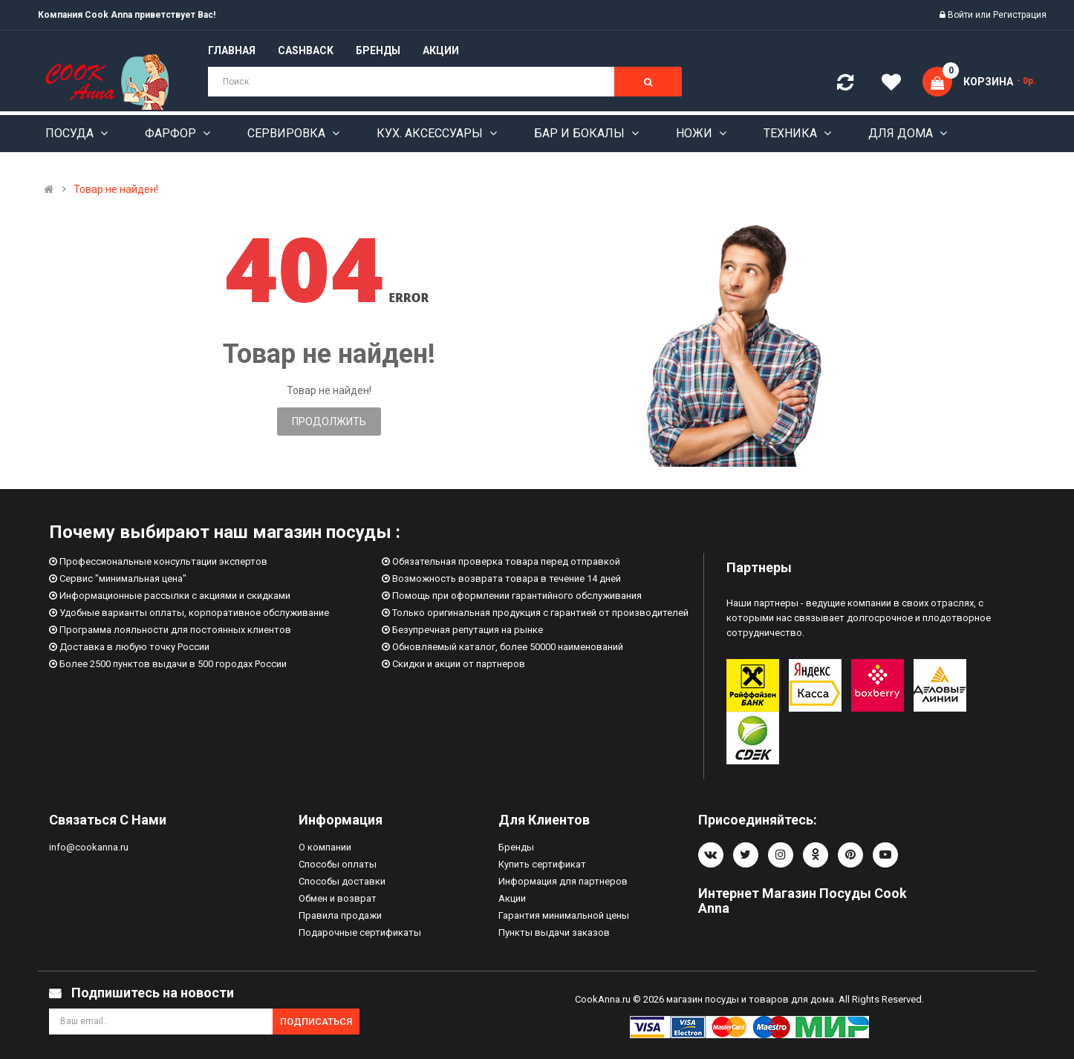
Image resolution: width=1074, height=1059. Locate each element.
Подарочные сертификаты (360, 932)
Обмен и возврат (338, 898)
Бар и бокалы (581, 133)
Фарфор (172, 133)
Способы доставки (342, 881)
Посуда (71, 133)
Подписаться (316, 1021)
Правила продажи (340, 915)
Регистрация (1020, 15)
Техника (792, 133)
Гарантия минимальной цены (563, 915)
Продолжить (329, 421)
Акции (512, 898)
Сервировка (287, 133)
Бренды (516, 847)
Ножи (695, 133)
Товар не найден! (116, 189)
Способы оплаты (338, 864)
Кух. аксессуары (431, 133)
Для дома (902, 133)
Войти (961, 15)
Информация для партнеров (563, 881)
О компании (325, 847)
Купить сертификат (542, 864)
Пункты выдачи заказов (554, 932)
